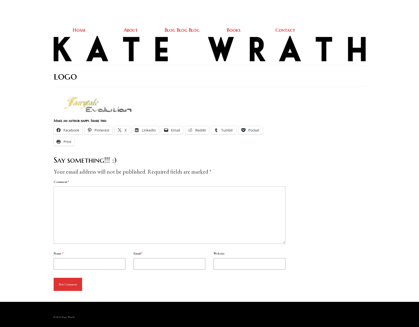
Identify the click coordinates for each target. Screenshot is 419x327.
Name (58, 253)
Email (138, 253)
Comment (61, 182)
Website (219, 253)
